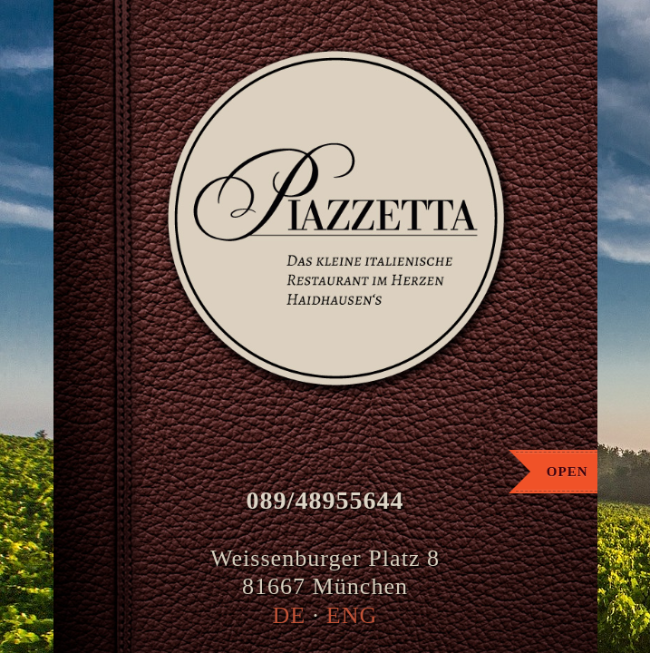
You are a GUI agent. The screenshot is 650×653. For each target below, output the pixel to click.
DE (289, 615)
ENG (352, 615)
